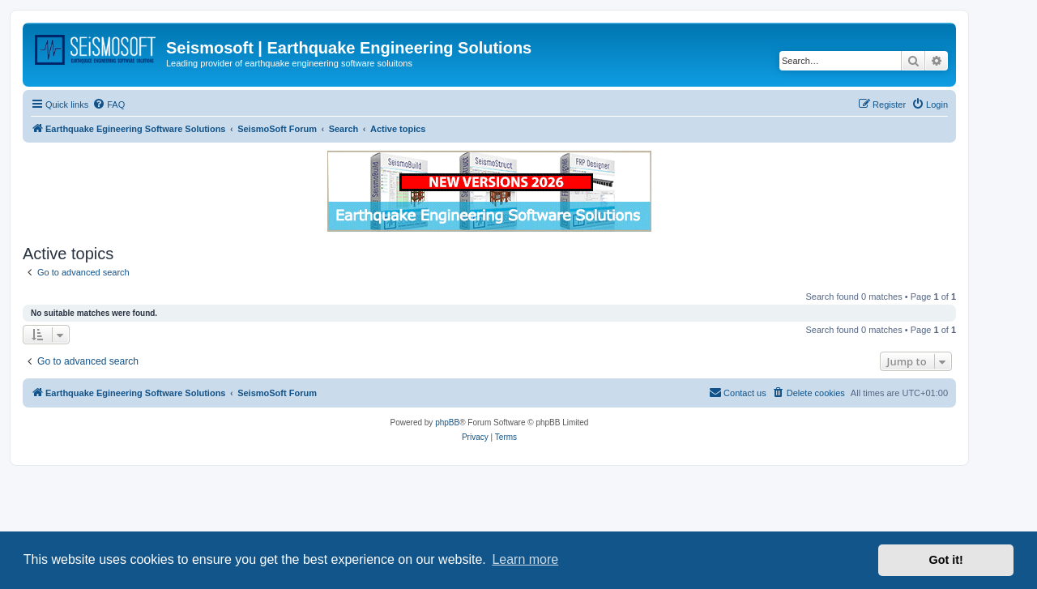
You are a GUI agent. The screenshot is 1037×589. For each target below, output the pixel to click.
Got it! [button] (946, 559)
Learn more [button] (525, 559)
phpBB (447, 422)
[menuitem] (108, 104)
